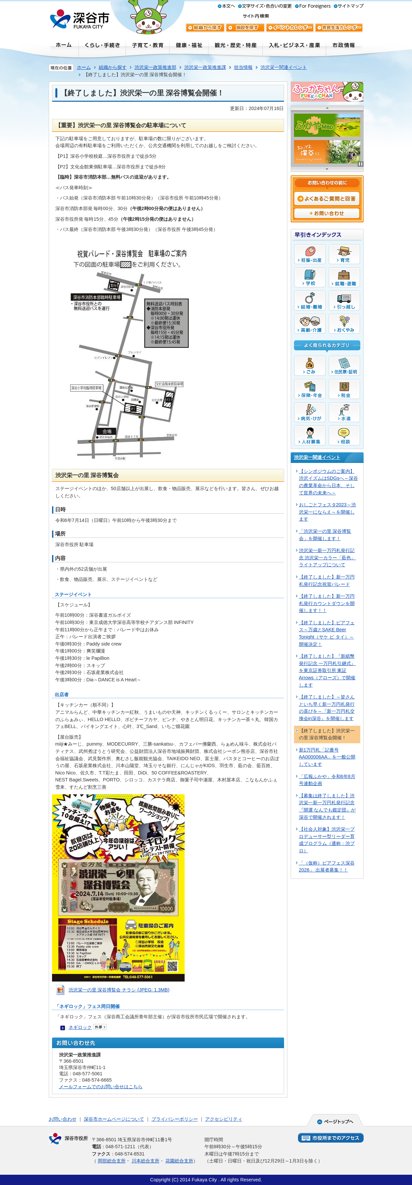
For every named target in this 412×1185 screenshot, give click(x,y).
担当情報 (243, 67)
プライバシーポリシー (174, 1119)
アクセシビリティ (223, 1119)
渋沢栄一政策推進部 (155, 67)
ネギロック (80, 1027)
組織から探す (113, 67)
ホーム (84, 67)
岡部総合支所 (112, 1160)
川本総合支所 (145, 1160)
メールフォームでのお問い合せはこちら (101, 1086)
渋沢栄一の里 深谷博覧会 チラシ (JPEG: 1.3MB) (119, 989)
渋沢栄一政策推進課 (205, 67)
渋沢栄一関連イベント (284, 67)
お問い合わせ (63, 1119)
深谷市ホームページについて (114, 1119)
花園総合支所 (179, 1160)
